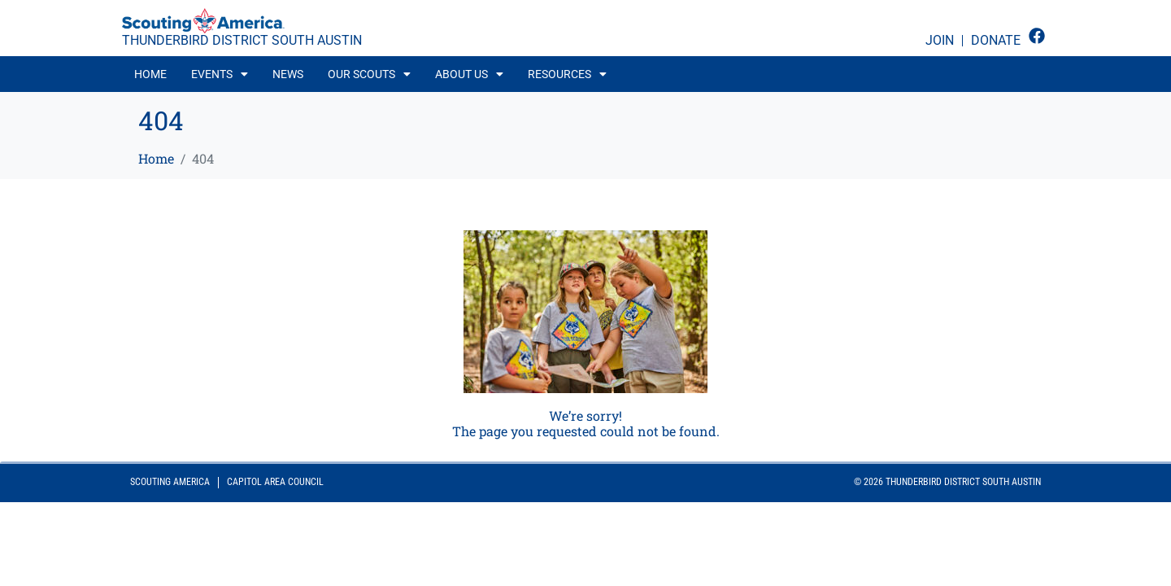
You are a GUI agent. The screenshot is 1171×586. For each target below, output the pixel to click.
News (287, 74)
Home (150, 74)
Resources (567, 74)
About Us (469, 74)
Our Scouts (369, 74)
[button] (219, 74)
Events (219, 74)
